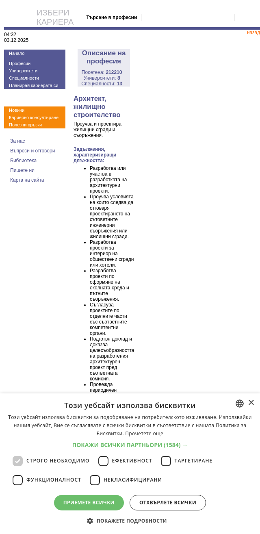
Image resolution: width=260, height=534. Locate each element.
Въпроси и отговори (32, 151)
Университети (23, 70)
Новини (16, 110)
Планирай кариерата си (33, 85)
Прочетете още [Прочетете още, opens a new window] (144, 433)
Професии (19, 63)
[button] (130, 445)
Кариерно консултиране (33, 117)
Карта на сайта (27, 180)
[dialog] (130, 463)
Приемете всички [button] (89, 502)
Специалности (24, 78)
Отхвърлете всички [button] (167, 502)
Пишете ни (22, 170)
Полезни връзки (25, 124)
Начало (16, 53)
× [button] (251, 403)
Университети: (102, 78)
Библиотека (23, 160)
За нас (17, 141)
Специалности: (101, 84)
